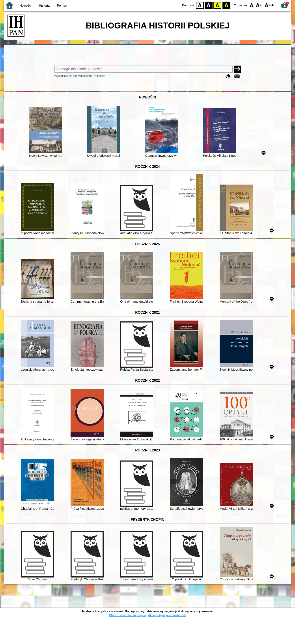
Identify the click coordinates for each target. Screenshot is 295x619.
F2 (269, 5)
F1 (259, 5)
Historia (44, 5)
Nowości (26, 5)
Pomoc (62, 5)
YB (217, 5)
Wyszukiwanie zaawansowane (73, 75)
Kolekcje (100, 75)
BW (208, 5)
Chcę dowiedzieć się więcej (127, 615)
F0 (251, 5)
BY (226, 5)
